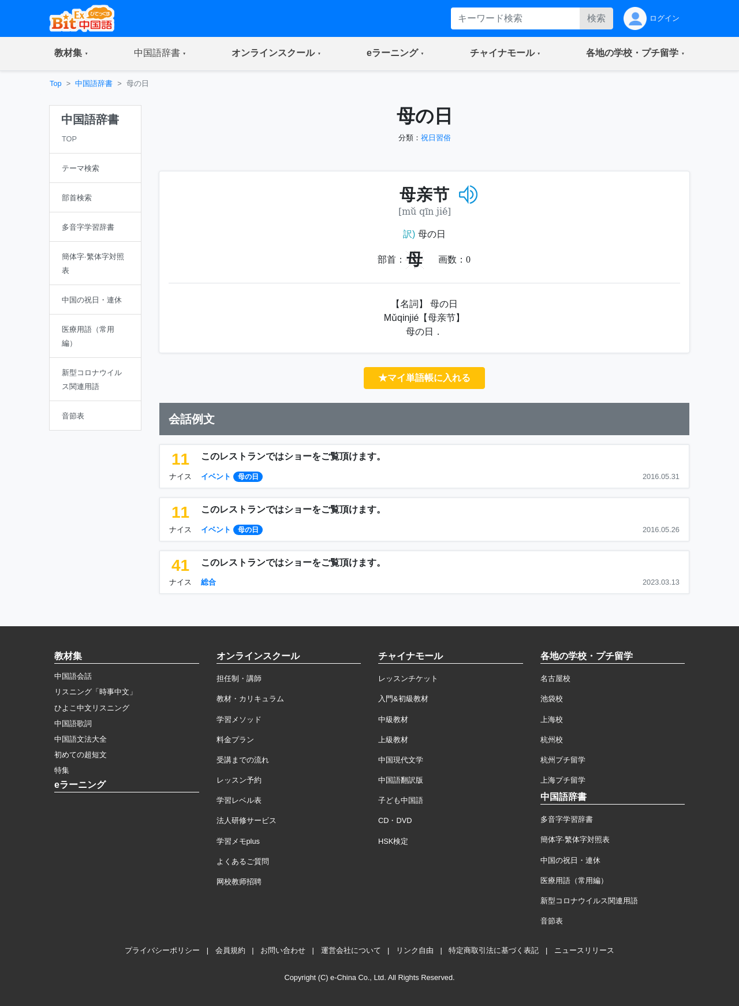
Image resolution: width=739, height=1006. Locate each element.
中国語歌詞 (73, 723)
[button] (71, 53)
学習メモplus (238, 841)
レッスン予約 (239, 780)
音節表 (551, 921)
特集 (61, 770)
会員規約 (230, 950)
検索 (596, 18)
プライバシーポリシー (162, 950)
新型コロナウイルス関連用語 (589, 900)
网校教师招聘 (239, 881)
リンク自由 (415, 950)
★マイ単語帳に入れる (424, 378)
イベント (216, 476)
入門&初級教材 (403, 698)
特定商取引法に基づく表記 (494, 950)
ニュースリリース (584, 950)
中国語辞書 (94, 83)
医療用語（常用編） (574, 880)
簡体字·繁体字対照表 (575, 839)
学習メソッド (239, 719)
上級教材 (393, 739)
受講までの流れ (243, 760)
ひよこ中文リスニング (91, 708)
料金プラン (235, 739)
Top (56, 83)
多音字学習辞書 (566, 819)
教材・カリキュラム (250, 698)
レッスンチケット (408, 678)
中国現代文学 (400, 760)
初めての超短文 (80, 754)
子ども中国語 (400, 800)
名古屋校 (555, 678)
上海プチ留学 (562, 780)
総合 (208, 582)
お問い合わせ (282, 950)
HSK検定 (393, 841)
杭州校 (551, 739)
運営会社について (351, 950)
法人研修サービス (247, 820)
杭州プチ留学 (562, 760)
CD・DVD (395, 820)
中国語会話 (73, 676)
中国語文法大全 (80, 739)
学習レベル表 (239, 800)
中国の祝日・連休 (570, 860)
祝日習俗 (436, 137)
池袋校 (551, 698)
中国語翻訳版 (400, 780)
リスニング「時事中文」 (95, 691)
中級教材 (393, 719)
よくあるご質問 (243, 861)
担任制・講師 (239, 678)
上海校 (551, 719)
